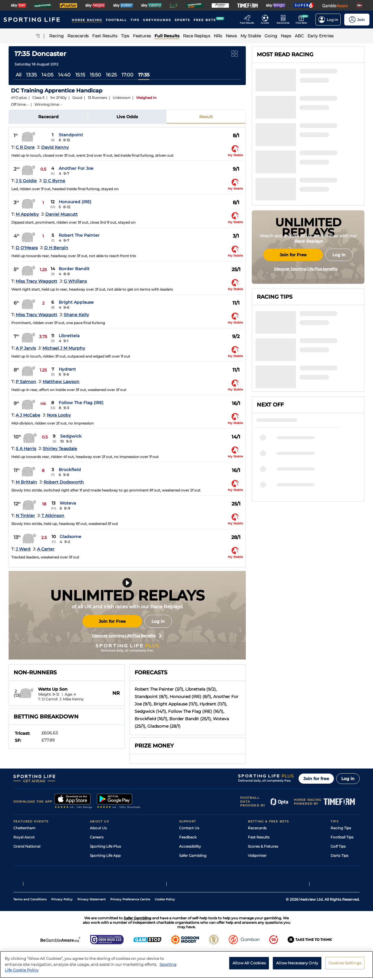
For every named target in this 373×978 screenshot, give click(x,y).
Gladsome (70, 536)
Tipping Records (345, 874)
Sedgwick (71, 436)
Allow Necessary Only (297, 963)
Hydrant (67, 369)
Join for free (316, 778)
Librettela (69, 335)
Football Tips (342, 837)
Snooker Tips (342, 864)
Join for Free (112, 621)
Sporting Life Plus (105, 846)
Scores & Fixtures (263, 846)
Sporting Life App (105, 855)
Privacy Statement (91, 926)
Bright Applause (76, 302)
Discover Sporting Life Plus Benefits (127, 635)
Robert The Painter (79, 235)
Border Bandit (74, 268)
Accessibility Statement (111, 864)
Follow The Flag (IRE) (81, 402)
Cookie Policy (165, 926)
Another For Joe (76, 168)
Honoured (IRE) (75, 201)
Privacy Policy (62, 926)
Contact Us (189, 828)
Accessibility (190, 846)
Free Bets (256, 874)
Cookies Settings (345, 963)
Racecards (257, 828)
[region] (186, 964)
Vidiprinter (257, 855)
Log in (158, 621)
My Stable (256, 864)
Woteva (68, 503)
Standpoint (71, 134)
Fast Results (259, 837)
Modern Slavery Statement (113, 874)
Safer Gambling (192, 855)
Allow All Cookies (249, 963)
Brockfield (70, 469)
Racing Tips (341, 828)
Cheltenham (24, 828)
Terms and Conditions (30, 926)
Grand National (26, 846)
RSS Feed (98, 883)
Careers (96, 837)
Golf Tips (338, 846)
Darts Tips (339, 855)
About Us (98, 828)
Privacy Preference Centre (130, 926)
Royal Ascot (24, 837)
